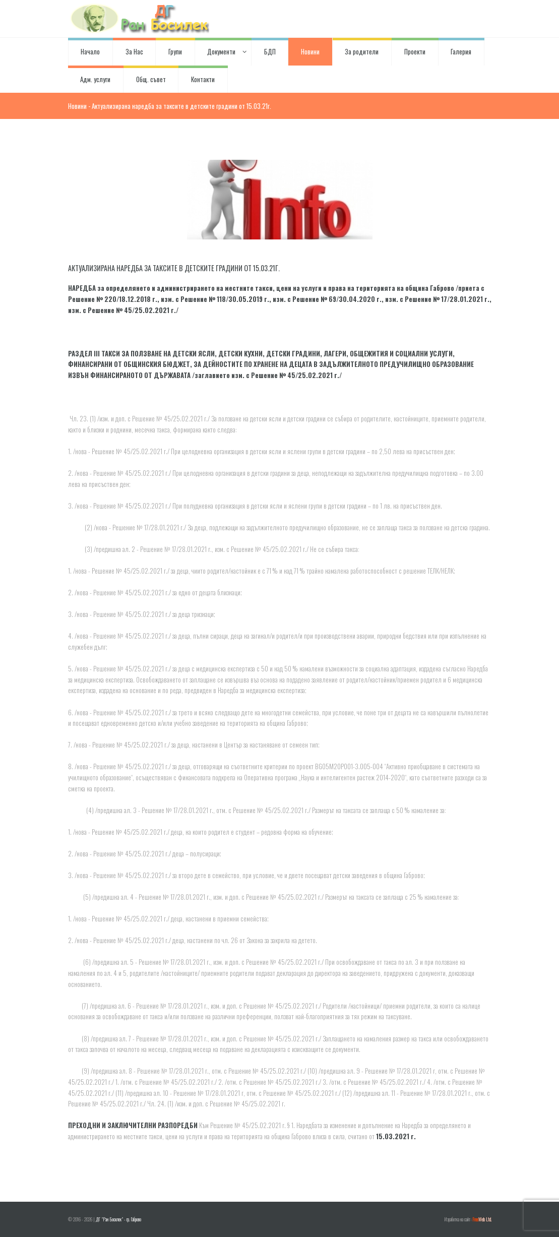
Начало (90, 51)
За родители (362, 51)
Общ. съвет (151, 79)
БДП (270, 51)
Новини (310, 51)
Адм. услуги (95, 79)
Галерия (461, 51)
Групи (175, 51)
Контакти (203, 79)
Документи (222, 51)
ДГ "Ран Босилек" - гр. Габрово (118, 1219)
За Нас (134, 51)
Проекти (414, 51)
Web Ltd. (481, 1219)
